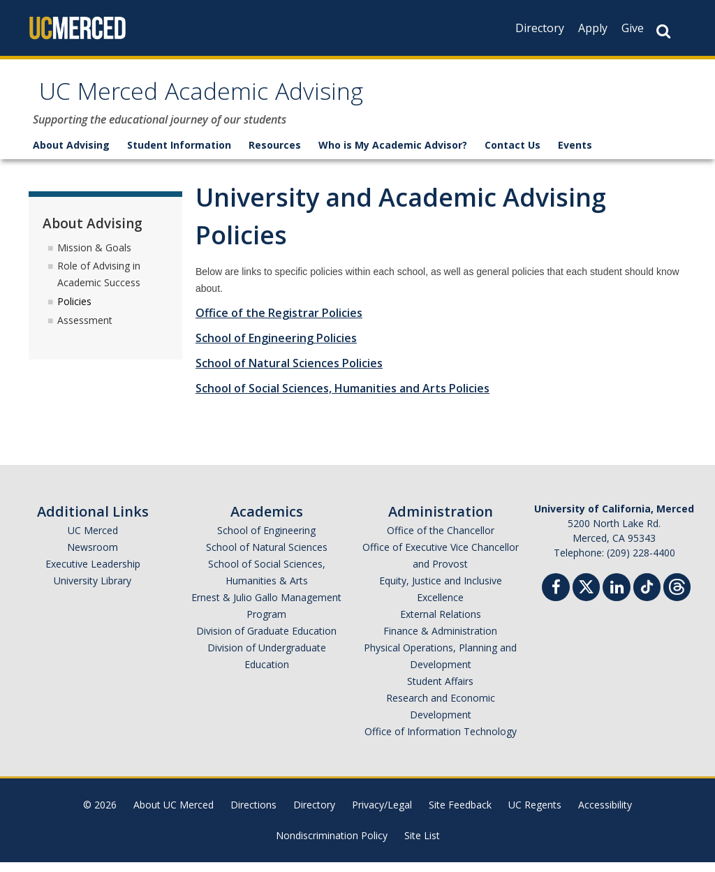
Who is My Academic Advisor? (392, 154)
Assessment (84, 330)
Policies (74, 311)
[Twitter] (586, 595)
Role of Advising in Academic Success (98, 284)
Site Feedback (460, 814)
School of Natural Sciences (266, 556)
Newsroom (92, 556)
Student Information (179, 154)
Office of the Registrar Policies (279, 322)
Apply (592, 28)
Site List (422, 845)
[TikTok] (647, 595)
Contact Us (512, 154)
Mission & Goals (94, 256)
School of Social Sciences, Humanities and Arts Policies (342, 398)
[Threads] (677, 595)
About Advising (71, 154)
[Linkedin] (616, 598)
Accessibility (605, 814)
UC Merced (93, 540)
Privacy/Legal (382, 814)
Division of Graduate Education (266, 640)
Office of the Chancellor (440, 540)
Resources (275, 154)
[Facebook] (556, 598)
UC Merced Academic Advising (244, 100)
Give (632, 28)
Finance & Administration (440, 640)
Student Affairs (440, 690)
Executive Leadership (92, 573)
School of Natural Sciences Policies (289, 372)
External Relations (440, 623)
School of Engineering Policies (276, 347)
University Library (92, 590)
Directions (253, 814)
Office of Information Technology (440, 741)
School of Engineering (266, 540)
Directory (539, 28)
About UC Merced (173, 814)
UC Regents (534, 814)
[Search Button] (663, 31)
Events (575, 154)
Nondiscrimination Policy (332, 845)
